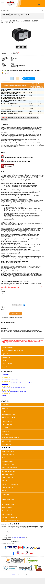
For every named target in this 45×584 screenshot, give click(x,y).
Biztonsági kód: (4, 305)
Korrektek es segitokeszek (22, 378)
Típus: (3, 59)
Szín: (3, 60)
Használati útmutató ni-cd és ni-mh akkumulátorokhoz (15, 161)
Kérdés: (3, 293)
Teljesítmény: (5, 58)
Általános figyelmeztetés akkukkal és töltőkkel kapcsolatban (17, 157)
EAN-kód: (4, 66)
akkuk (13, 574)
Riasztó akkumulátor (8, 499)
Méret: (3, 62)
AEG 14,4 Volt (25, 14)
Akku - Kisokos (25, 283)
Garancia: (4, 65)
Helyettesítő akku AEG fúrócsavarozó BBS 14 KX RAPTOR (15, 17)
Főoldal (3, 14)
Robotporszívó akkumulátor (10, 484)
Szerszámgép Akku (15, 14)
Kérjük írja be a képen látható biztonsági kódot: (6, 308)
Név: (2, 289)
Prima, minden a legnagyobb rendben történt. (22, 390)
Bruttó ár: (4, 53)
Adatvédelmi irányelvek (16, 317)
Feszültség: (4, 57)
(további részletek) (20, 65)
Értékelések (5, 374)
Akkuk (7, 14)
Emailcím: (3, 291)
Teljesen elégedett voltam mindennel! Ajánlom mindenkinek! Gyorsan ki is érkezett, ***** (22, 383)
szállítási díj (5, 342)
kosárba (28, 78)
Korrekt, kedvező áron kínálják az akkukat (22, 386)
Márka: (3, 64)
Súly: (3, 63)
